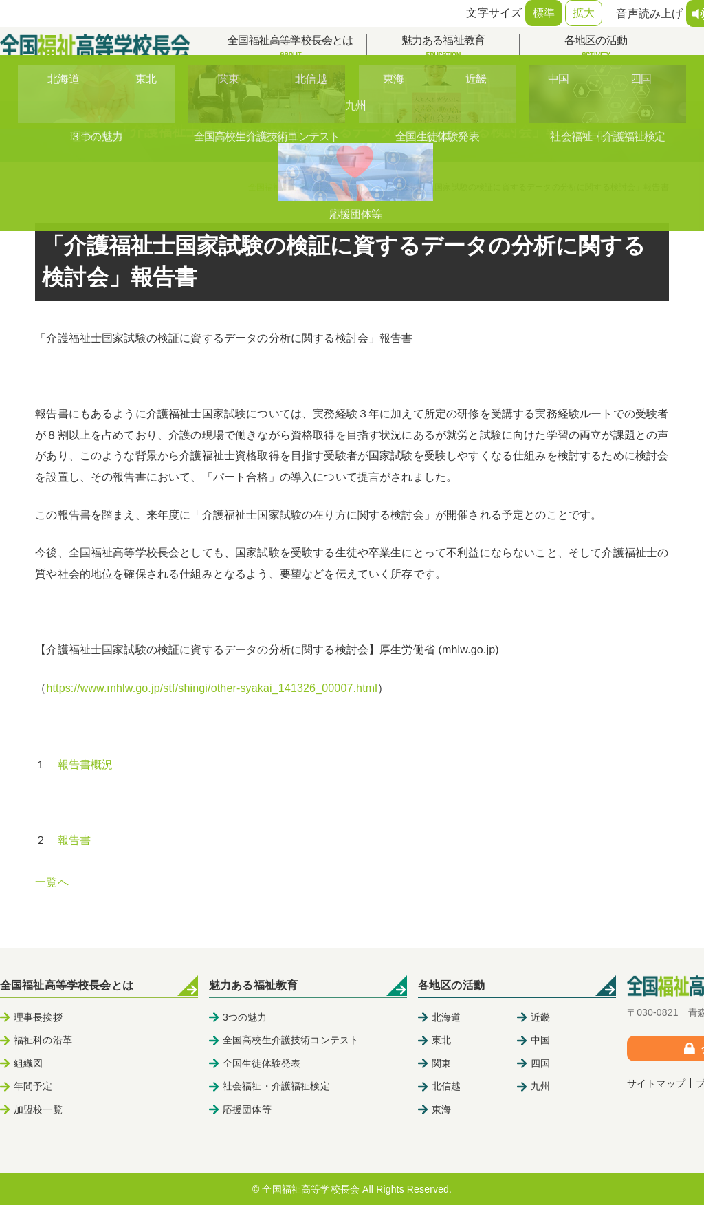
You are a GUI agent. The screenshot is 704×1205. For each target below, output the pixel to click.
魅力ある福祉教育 (443, 47)
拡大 (584, 13)
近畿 (540, 1017)
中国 (540, 1039)
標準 (544, 13)
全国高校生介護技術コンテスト (291, 1039)
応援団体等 (247, 1109)
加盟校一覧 (38, 1109)
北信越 (446, 1086)
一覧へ (51, 882)
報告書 (74, 840)
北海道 (446, 1017)
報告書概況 (85, 764)
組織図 (28, 1063)
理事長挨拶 (38, 1017)
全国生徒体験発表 (261, 1063)
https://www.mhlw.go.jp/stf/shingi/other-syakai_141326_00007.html (211, 688)
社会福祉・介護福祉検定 (276, 1086)
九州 (540, 1086)
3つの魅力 (245, 1017)
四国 (540, 1063)
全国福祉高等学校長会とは (290, 47)
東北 (441, 1039)
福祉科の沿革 (43, 1039)
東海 (441, 1109)
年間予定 (33, 1086)
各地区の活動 (596, 47)
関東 (441, 1063)
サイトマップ (656, 1083)
